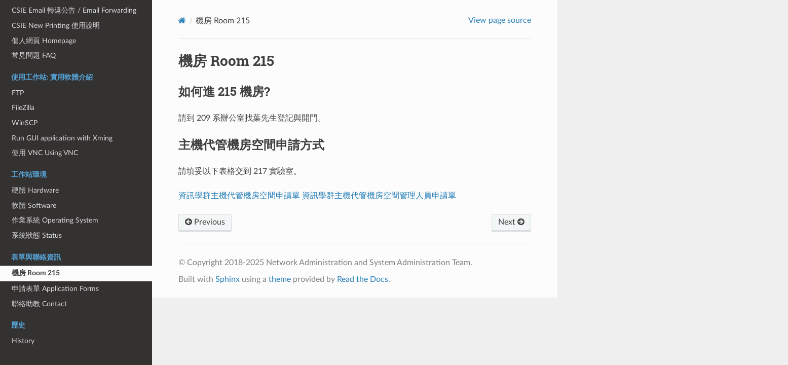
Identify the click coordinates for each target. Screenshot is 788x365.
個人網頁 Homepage (44, 41)
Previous (205, 222)
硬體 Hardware (35, 190)
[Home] (182, 20)
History (23, 341)
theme (280, 279)
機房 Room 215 (36, 273)
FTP (18, 93)
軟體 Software (34, 205)
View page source (499, 20)
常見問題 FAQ (34, 55)
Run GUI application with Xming (62, 138)
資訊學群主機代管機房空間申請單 (239, 196)
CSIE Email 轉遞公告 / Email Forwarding (74, 10)
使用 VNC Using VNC (45, 153)
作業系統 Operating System (55, 220)
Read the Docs (362, 279)
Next (511, 222)
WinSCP (24, 123)
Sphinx (227, 279)
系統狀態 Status (37, 235)
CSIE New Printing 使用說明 (56, 25)
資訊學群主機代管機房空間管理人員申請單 (379, 196)
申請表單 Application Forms (55, 289)
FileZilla (23, 108)
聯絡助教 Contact (39, 304)
